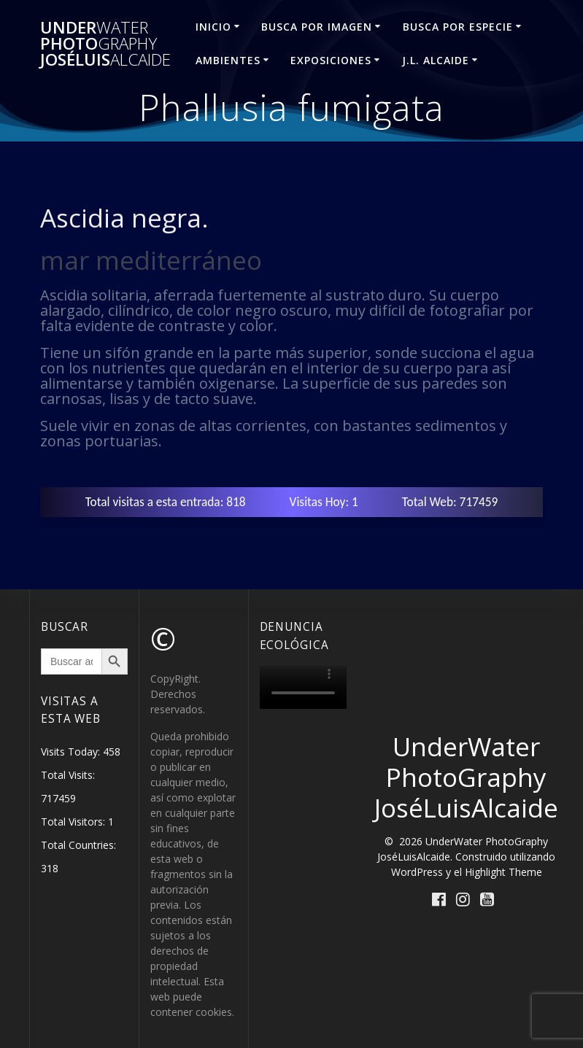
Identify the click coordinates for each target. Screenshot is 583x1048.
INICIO (213, 27)
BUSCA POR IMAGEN (316, 27)
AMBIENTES (228, 60)
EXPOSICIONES (330, 60)
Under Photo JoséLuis (105, 44)
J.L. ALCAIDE (435, 60)
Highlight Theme (503, 872)
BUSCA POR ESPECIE (458, 27)
